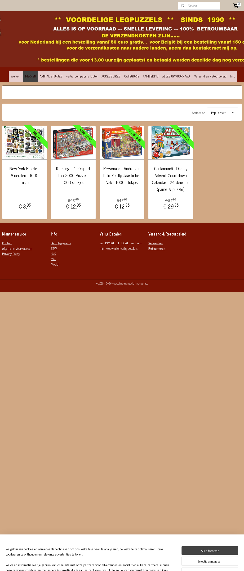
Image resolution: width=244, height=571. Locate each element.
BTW (54, 248)
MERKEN (30, 76)
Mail (53, 258)
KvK (53, 253)
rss (146, 283)
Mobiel (55, 264)
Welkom (16, 76)
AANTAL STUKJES (51, 76)
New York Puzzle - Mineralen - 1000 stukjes (24, 175)
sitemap (139, 283)
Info (232, 76)
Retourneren (156, 248)
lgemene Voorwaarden (17, 248)
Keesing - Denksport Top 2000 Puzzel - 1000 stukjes (73, 175)
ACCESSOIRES (111, 76)
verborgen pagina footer (82, 76)
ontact (7, 242)
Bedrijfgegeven (60, 242)
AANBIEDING (151, 76)
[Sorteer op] (222, 112)
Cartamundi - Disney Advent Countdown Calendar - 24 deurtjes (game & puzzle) (171, 179)
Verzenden (155, 242)
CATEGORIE (131, 76)
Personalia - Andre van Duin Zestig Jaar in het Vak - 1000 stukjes (122, 175)
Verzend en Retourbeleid (210, 76)
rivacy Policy (11, 253)
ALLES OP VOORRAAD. (176, 76)
